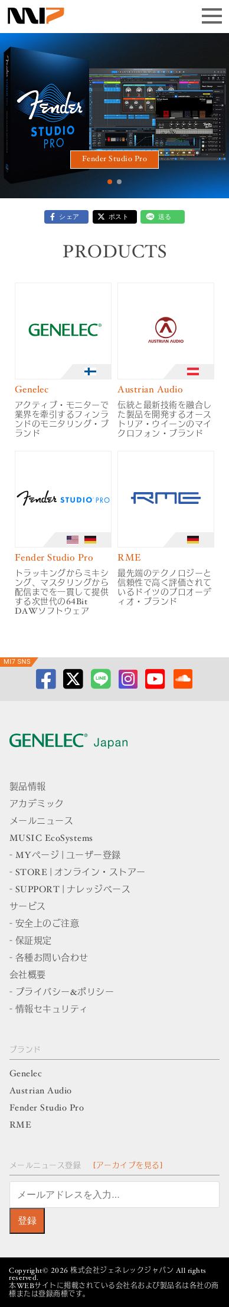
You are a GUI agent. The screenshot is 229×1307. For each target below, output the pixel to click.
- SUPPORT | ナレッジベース (70, 890)
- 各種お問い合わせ (49, 958)
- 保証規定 (30, 941)
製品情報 (27, 787)
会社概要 (27, 975)
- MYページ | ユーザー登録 (65, 855)
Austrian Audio (40, 1091)
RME (20, 1125)
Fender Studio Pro (115, 159)
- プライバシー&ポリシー (61, 992)
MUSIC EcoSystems (51, 838)
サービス (27, 907)
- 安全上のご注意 (44, 924)
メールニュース (41, 821)
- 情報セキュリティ (49, 1009)
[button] (109, 181)
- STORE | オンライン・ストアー (77, 873)
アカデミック (36, 804)
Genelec (25, 1074)
